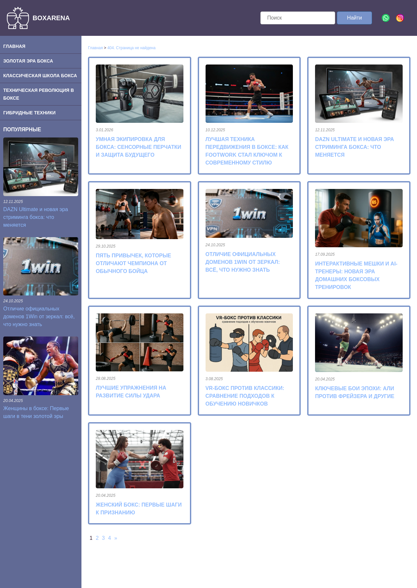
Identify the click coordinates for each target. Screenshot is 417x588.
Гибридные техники (29, 112)
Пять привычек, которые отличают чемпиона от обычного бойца (133, 263)
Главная (14, 46)
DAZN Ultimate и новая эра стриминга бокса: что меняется (35, 217)
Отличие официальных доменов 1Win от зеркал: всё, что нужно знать (39, 316)
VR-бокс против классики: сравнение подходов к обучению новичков (245, 396)
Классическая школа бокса (40, 75)
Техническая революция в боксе (38, 94)
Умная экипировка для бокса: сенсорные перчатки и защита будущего (138, 147)
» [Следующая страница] (115, 538)
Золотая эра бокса (28, 61)
